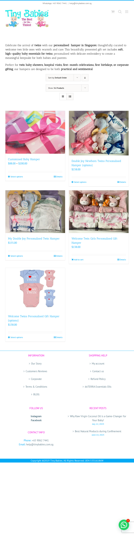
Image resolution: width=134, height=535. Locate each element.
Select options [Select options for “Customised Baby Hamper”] (16, 176)
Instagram (36, 416)
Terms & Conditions (36, 386)
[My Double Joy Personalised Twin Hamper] (35, 211)
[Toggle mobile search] (120, 11)
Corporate (36, 379)
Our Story (36, 363)
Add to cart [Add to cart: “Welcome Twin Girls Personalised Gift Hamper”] (78, 259)
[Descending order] (85, 77)
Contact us (98, 371)
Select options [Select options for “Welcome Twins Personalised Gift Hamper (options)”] (16, 337)
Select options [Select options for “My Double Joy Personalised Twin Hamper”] (16, 256)
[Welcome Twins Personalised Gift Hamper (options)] (35, 289)
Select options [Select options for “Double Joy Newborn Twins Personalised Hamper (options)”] (80, 182)
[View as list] (69, 96)
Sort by (57, 77)
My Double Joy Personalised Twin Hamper (34, 238)
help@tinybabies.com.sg (80, 3)
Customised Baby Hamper (24, 159)
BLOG (36, 394)
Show (56, 88)
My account (98, 363)
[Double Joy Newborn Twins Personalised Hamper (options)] (99, 133)
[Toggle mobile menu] (127, 11)
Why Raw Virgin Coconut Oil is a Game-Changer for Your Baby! (98, 418)
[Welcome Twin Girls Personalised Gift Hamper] (99, 211)
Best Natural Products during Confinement (98, 431)
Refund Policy (98, 379)
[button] (124, 525)
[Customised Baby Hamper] (35, 132)
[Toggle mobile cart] (113, 11)
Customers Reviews (36, 371)
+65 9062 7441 (40, 440)
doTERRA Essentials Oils (98, 386)
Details (59, 176)
